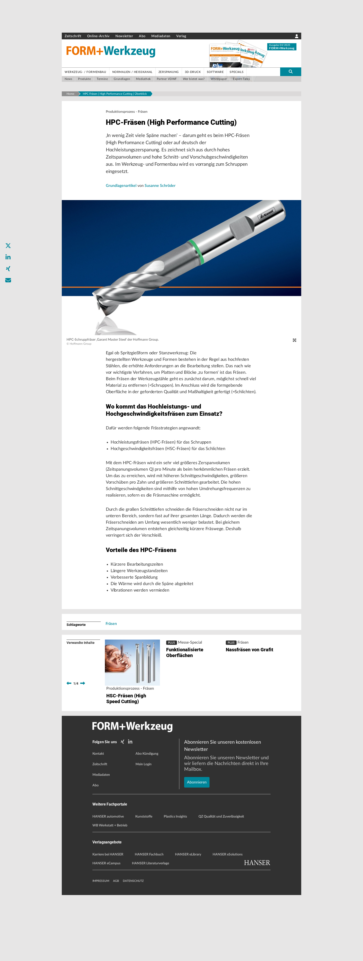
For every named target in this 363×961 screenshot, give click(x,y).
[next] (82, 750)
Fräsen (111, 691)
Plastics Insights (175, 882)
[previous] (69, 750)
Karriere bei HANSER (107, 920)
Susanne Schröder (160, 200)
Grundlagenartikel (121, 200)
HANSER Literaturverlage (150, 929)
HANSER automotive (108, 882)
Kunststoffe (143, 882)
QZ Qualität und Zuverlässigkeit (221, 882)
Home (70, 93)
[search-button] (290, 71)
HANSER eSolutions (228, 920)
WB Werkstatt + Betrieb (109, 891)
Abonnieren (197, 831)
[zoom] (294, 354)
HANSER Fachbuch (149, 920)
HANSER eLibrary (188, 920)
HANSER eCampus (106, 929)
